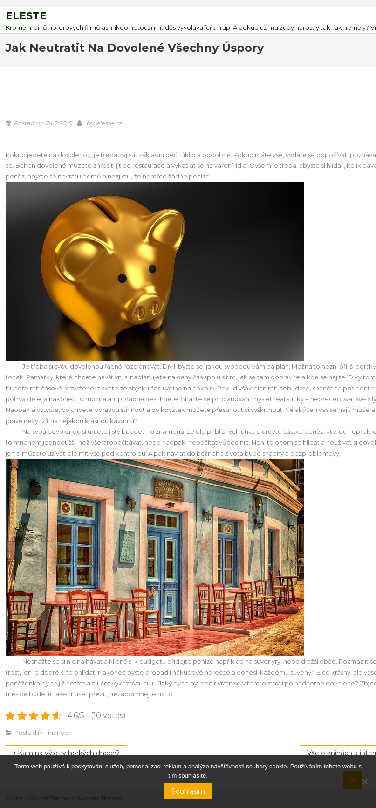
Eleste (26, 15)
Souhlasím (188, 791)
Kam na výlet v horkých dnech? (69, 753)
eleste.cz (109, 123)
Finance (56, 732)
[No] (364, 781)
